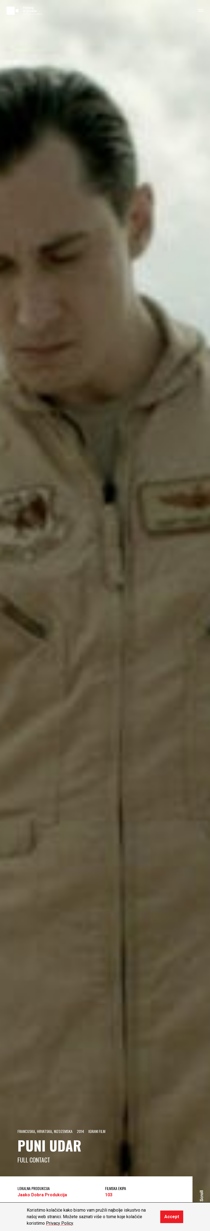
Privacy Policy (59, 1223)
